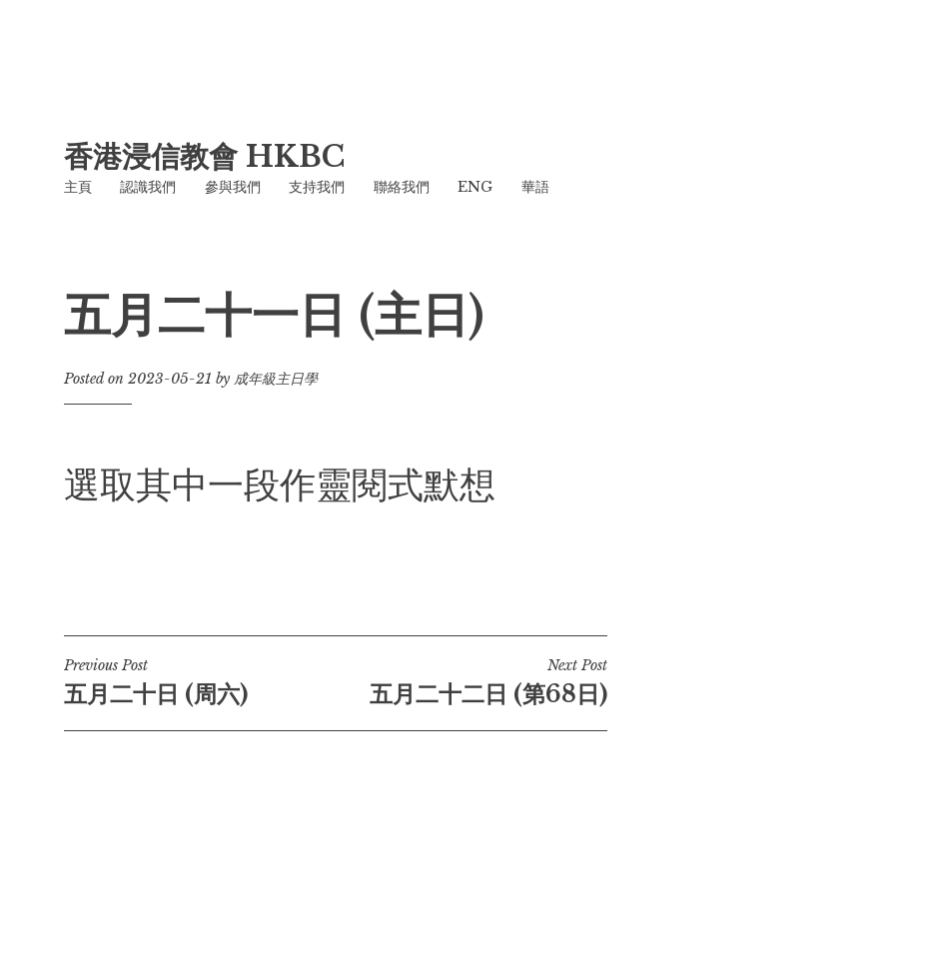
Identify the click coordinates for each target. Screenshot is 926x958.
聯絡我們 (402, 187)
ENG (475, 187)
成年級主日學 (276, 379)
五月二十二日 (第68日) (471, 682)
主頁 (78, 187)
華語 (535, 187)
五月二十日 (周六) (200, 682)
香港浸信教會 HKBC (204, 157)
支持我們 (317, 187)
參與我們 (233, 187)
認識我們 (148, 187)
